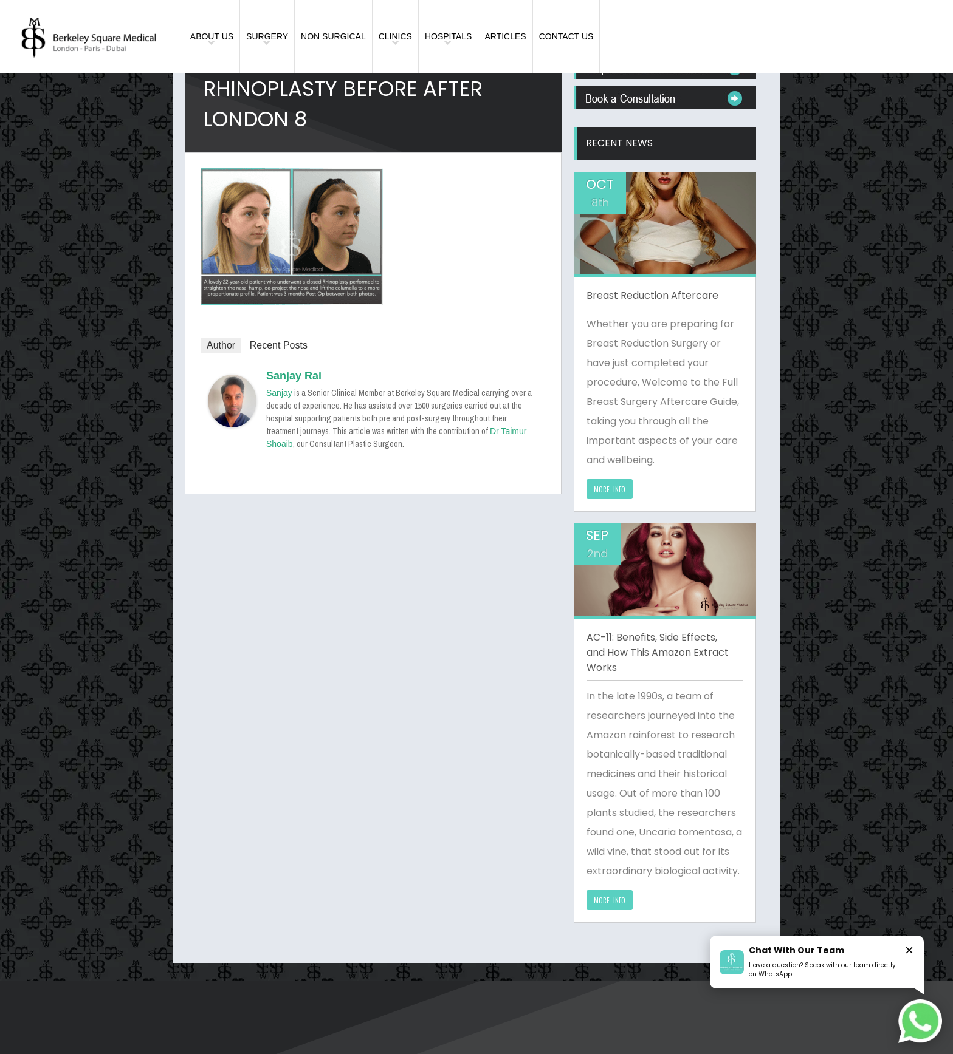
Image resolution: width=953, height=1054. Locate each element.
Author (221, 345)
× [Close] (909, 950)
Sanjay (279, 393)
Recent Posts (279, 345)
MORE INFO (609, 489)
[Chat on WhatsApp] (920, 1021)
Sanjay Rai (294, 376)
